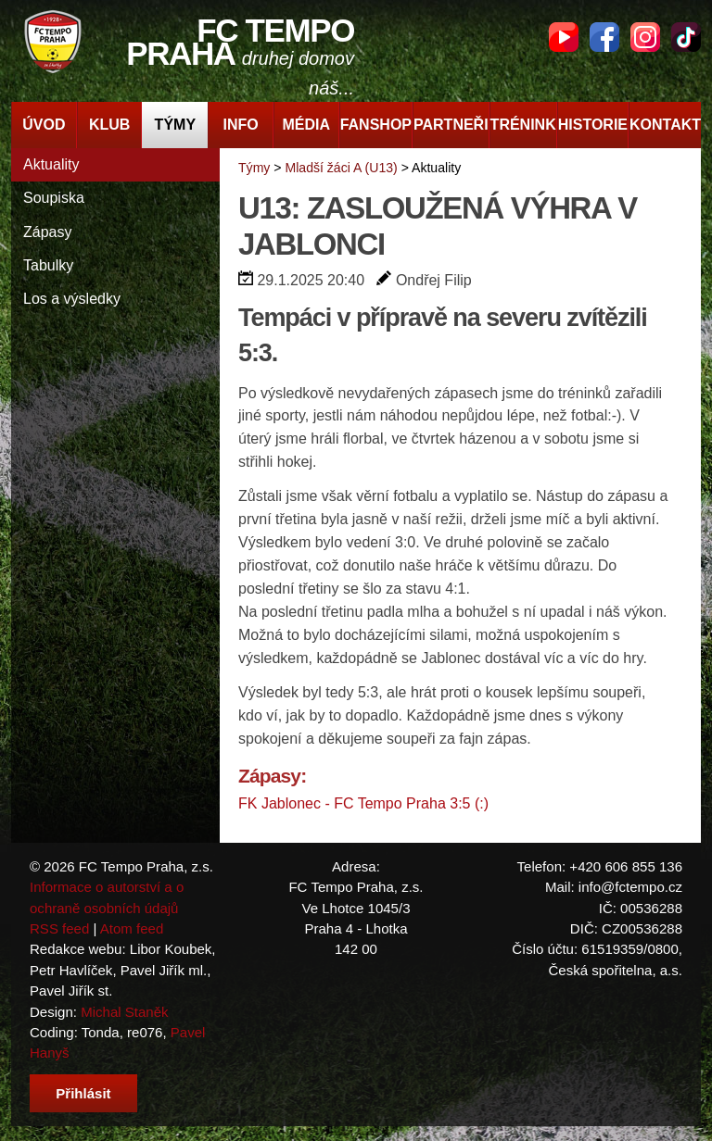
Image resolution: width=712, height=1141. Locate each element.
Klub (109, 124)
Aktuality (51, 164)
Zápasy (47, 232)
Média (307, 124)
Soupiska (53, 198)
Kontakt (665, 124)
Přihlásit (83, 1093)
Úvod (43, 124)
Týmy (175, 124)
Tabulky (48, 265)
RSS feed (59, 928)
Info (240, 124)
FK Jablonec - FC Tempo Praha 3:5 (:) (363, 803)
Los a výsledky (72, 299)
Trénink (523, 124)
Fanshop (376, 124)
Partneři (451, 124)
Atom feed (132, 928)
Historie (593, 124)
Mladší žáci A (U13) (341, 167)
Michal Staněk (124, 1012)
